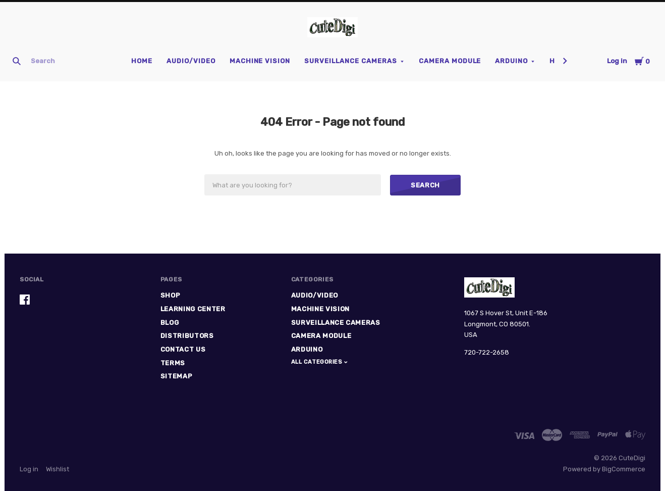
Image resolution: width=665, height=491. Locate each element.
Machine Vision (260, 61)
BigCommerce (623, 469)
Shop (170, 295)
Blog (169, 322)
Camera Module (450, 61)
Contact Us (183, 349)
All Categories (317, 362)
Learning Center (193, 309)
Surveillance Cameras (350, 61)
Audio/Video (191, 61)
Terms (172, 363)
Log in (617, 61)
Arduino (511, 61)
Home (141, 61)
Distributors (187, 335)
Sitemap (176, 376)
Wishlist (57, 469)
